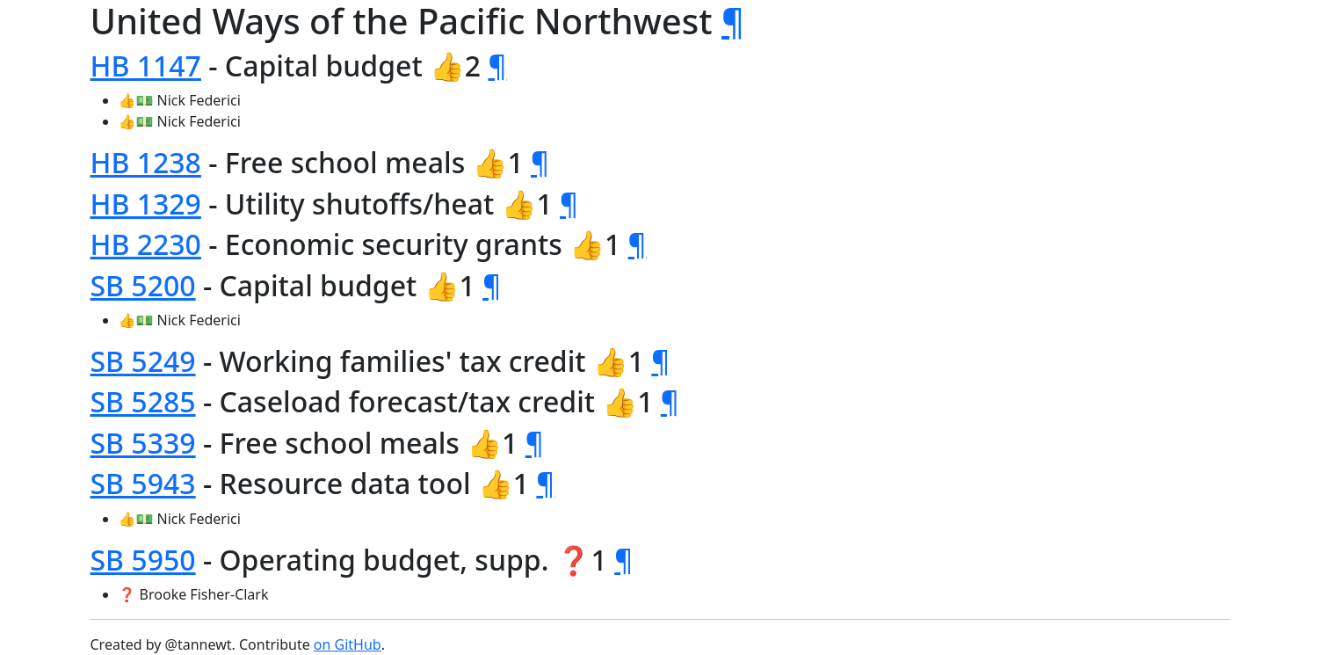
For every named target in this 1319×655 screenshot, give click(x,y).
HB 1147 (146, 65)
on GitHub (347, 644)
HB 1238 (146, 162)
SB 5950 (143, 560)
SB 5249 (143, 361)
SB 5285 (143, 401)
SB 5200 (143, 285)
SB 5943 (143, 483)
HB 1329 (146, 203)
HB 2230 (146, 244)
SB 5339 (143, 443)
